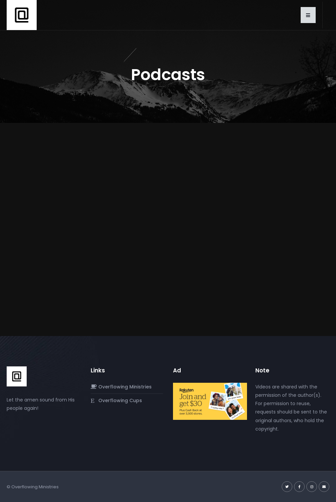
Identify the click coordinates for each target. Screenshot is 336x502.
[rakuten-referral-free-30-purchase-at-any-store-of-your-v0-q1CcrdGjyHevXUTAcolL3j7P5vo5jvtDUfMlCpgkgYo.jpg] (210, 400)
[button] (308, 15)
